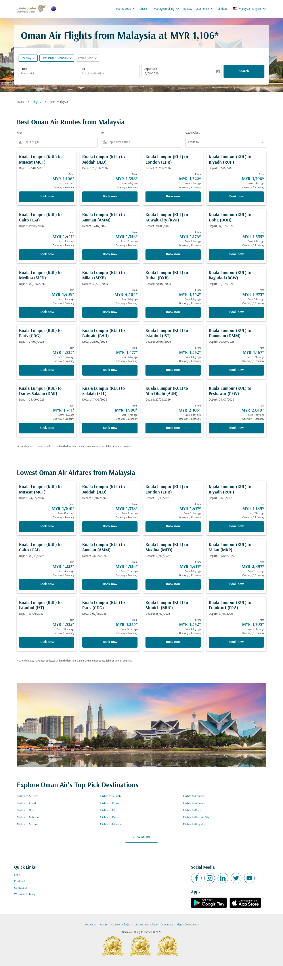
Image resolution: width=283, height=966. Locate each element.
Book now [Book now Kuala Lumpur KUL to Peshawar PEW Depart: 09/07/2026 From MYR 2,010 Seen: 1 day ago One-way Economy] (236, 428)
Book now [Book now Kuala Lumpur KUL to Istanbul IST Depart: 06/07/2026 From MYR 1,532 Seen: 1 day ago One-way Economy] (173, 370)
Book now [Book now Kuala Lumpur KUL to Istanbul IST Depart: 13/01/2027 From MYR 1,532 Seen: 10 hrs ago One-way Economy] (47, 642)
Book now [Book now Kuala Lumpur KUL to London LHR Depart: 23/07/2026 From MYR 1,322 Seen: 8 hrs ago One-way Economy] (173, 196)
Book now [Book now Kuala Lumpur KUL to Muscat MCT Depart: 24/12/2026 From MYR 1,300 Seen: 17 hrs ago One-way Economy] (47, 526)
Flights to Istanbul (111, 824)
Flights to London (194, 796)
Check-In (145, 9)
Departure (150, 69)
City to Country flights (146, 924)
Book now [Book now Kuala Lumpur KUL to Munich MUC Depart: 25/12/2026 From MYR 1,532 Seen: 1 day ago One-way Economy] (173, 642)
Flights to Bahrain (28, 817)
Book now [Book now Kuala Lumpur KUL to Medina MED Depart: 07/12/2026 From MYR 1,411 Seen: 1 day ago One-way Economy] (173, 584)
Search (244, 71)
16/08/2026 (151, 73)
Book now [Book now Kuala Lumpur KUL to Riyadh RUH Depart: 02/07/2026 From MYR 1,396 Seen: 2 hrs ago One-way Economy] (236, 196)
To (83, 69)
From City (167, 924)
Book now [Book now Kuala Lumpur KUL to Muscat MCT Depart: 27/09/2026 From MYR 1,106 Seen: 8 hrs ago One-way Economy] (47, 196)
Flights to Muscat (27, 796)
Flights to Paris (192, 810)
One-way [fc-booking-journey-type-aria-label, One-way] (26, 58)
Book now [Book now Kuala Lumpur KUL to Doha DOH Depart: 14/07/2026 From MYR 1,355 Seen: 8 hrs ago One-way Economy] (236, 254)
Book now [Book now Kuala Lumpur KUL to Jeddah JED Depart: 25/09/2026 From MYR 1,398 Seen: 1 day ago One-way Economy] (110, 196)
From (24, 69)
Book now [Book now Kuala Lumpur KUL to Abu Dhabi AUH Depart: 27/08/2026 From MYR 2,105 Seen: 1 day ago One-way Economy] (173, 428)
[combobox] (48, 73)
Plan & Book (127, 9)
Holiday (187, 9)
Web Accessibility (24, 894)
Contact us (21, 888)
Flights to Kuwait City (196, 817)
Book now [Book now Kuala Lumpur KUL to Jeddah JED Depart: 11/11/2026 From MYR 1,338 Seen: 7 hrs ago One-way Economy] (110, 526)
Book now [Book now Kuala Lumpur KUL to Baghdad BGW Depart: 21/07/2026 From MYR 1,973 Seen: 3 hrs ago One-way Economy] (236, 312)
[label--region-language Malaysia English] (249, 9)
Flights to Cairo (109, 803)
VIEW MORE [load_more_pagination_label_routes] (141, 837)
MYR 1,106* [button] (194, 36)
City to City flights (121, 924)
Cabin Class (192, 132)
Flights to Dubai (109, 817)
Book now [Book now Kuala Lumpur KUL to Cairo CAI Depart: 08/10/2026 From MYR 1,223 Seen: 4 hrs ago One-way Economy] (47, 584)
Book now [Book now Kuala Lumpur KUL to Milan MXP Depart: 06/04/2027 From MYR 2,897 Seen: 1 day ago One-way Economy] (236, 584)
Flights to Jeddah (110, 796)
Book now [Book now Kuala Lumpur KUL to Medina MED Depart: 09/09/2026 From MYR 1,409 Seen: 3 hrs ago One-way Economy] (47, 312)
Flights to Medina (27, 824)
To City (103, 924)
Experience (206, 9)
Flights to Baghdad (194, 824)
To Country (90, 924)
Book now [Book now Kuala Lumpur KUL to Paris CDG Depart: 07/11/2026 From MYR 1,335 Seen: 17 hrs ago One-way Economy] (110, 642)
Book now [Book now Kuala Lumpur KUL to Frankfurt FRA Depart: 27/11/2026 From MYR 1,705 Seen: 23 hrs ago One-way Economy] (236, 642)
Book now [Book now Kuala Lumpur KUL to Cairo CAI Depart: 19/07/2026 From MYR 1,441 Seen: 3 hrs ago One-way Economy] (47, 254)
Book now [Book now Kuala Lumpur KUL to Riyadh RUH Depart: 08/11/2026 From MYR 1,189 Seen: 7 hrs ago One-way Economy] (236, 526)
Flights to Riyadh (27, 803)
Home (20, 102)
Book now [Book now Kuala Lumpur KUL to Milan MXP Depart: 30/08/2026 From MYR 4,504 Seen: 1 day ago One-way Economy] (110, 312)
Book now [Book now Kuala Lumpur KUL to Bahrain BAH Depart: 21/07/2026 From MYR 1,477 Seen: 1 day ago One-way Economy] (110, 370)
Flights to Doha (26, 810)
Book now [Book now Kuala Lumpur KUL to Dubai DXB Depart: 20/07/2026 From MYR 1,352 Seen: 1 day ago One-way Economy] (173, 312)
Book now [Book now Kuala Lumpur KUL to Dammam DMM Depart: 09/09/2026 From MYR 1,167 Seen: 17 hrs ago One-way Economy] (236, 370)
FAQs (17, 875)
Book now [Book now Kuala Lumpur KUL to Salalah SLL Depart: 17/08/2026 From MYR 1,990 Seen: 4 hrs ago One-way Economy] (110, 428)
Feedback (20, 881)
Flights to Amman (194, 803)
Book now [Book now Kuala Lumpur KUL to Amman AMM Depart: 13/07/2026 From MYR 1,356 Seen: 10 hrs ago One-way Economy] (110, 254)
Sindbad (223, 9)
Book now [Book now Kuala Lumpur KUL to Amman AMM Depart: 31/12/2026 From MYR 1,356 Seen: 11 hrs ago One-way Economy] (110, 584)
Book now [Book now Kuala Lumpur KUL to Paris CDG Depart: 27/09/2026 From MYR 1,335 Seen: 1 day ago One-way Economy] (47, 370)
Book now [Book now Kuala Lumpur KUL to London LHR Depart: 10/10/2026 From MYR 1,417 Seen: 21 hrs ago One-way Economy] (173, 526)
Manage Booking (167, 9)
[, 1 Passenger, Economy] (54, 58)
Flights (37, 102)
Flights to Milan (109, 810)
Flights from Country (188, 924)
